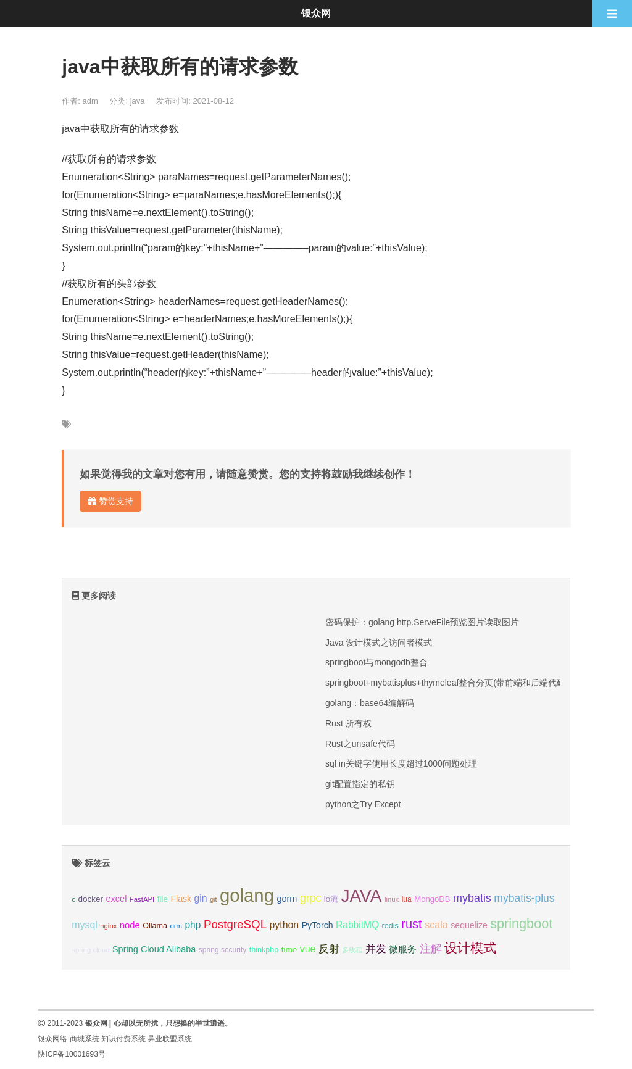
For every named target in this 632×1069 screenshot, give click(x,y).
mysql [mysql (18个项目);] (84, 925)
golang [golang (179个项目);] (247, 895)
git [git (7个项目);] (213, 899)
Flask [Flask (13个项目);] (180, 899)
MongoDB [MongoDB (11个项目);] (432, 899)
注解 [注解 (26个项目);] (431, 948)
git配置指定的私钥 (360, 784)
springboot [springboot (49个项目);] (521, 923)
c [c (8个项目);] (73, 899)
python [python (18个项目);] (284, 925)
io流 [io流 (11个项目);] (331, 899)
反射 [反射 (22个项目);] (328, 949)
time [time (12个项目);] (289, 949)
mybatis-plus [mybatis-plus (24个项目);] (524, 898)
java (137, 101)
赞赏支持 (110, 501)
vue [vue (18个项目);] (308, 949)
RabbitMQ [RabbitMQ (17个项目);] (357, 925)
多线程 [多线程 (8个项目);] (352, 950)
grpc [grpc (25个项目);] (310, 898)
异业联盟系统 (170, 1038)
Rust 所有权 (348, 723)
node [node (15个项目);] (130, 925)
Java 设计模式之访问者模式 (378, 642)
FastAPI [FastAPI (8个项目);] (142, 899)
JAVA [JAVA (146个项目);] (361, 895)
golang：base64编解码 (369, 703)
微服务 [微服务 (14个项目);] (403, 949)
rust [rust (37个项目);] (411, 924)
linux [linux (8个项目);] (392, 899)
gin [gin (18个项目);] (200, 898)
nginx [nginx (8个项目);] (108, 926)
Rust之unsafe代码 (360, 744)
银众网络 (52, 1038)
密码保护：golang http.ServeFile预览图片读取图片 (422, 622)
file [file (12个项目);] (162, 899)
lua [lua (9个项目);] (407, 899)
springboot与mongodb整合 (376, 662)
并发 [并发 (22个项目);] (375, 949)
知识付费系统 (123, 1038)
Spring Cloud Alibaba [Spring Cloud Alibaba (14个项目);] (154, 949)
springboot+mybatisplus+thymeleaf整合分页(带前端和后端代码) (446, 683)
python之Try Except (363, 804)
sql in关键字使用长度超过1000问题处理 (401, 763)
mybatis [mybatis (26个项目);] (472, 898)
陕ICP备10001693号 (71, 1054)
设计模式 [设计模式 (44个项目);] (470, 948)
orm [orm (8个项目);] (176, 926)
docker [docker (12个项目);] (90, 899)
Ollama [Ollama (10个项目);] (155, 925)
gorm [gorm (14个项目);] (286, 899)
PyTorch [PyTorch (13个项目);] (317, 925)
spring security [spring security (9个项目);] (222, 950)
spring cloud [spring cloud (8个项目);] (90, 950)
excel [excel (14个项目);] (116, 899)
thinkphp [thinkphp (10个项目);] (264, 950)
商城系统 (84, 1038)
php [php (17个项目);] (193, 925)
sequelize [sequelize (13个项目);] (469, 925)
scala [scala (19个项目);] (436, 924)
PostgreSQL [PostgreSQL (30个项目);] (235, 924)
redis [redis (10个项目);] (390, 925)
